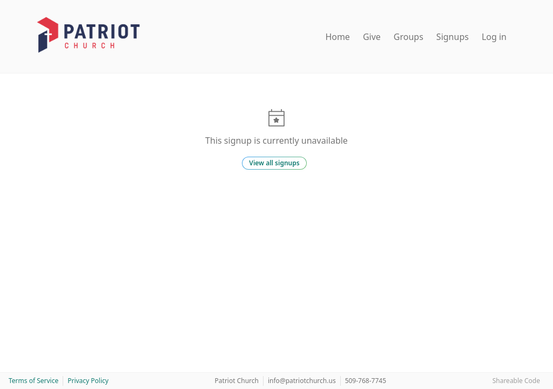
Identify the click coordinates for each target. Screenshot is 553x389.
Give (372, 37)
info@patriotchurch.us (302, 380)
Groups (408, 37)
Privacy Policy (88, 380)
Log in (494, 37)
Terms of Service (33, 380)
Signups (452, 37)
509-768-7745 (365, 380)
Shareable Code (516, 380)
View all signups (274, 162)
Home (337, 37)
